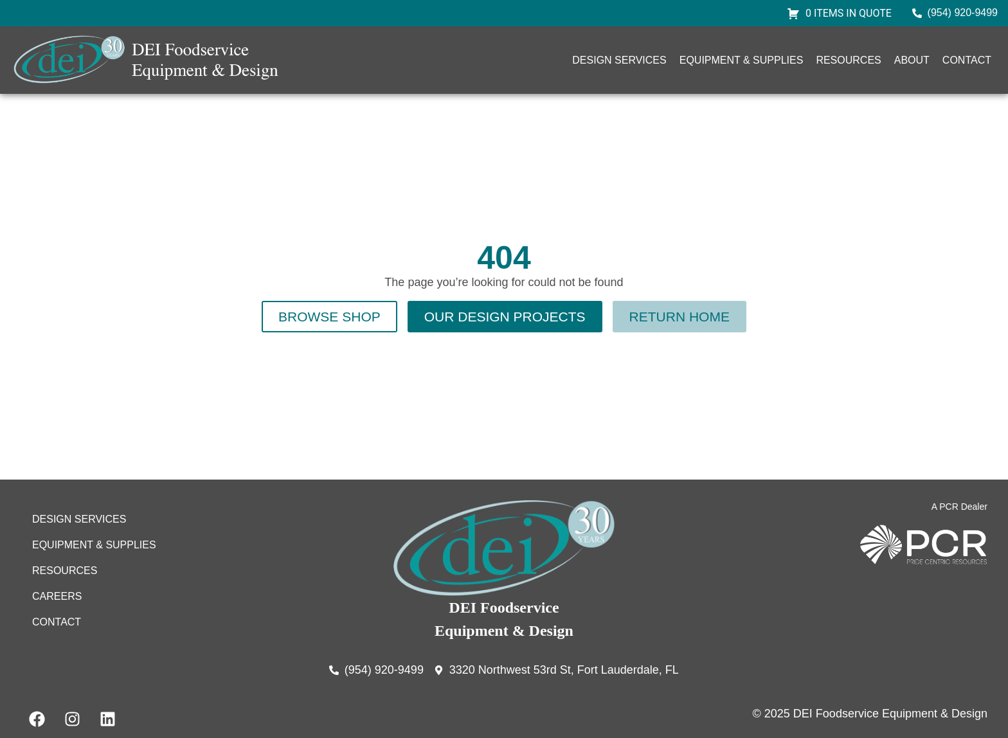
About (912, 60)
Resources (848, 60)
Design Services (619, 60)
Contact (966, 60)
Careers (57, 596)
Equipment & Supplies (742, 60)
